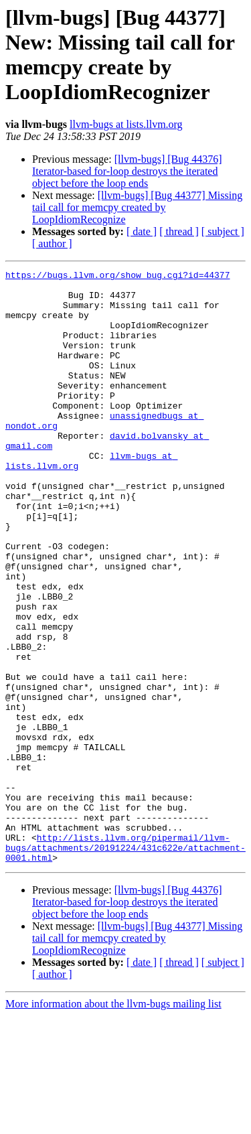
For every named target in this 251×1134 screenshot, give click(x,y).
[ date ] (142, 231)
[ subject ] (222, 231)
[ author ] (52, 243)
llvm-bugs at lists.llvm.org (126, 124)
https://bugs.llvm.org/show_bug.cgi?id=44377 (117, 277)
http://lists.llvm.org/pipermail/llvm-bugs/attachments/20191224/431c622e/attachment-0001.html (125, 964)
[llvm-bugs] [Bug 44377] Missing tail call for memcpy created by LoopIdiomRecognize (137, 207)
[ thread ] (179, 231)
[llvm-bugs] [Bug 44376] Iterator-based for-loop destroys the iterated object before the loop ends (127, 171)
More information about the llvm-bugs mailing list (113, 1122)
